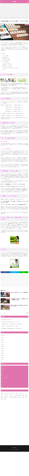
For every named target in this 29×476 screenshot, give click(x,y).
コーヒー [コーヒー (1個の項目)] (22, 393)
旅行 (2, 384)
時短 (2, 386)
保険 (2, 373)
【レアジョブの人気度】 (5, 55)
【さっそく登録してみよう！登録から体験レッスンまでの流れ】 (9, 67)
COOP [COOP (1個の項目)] (2, 393)
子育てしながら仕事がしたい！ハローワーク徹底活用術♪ (19, 292)
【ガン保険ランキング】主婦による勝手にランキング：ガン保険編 (9, 326)
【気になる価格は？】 (4, 57)
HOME (2, 17)
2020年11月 (2, 335)
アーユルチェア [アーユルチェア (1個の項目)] (12, 393)
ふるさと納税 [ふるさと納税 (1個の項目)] (7, 393)
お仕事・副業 (6, 17)
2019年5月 (2, 357)
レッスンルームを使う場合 (6, 63)
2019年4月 (2, 359)
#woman (14, 1)
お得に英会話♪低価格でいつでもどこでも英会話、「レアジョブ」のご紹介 (18, 17)
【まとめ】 (3, 69)
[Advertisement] (14, 10)
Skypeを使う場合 (5, 61)
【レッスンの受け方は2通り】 (5, 60)
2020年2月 (2, 339)
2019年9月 (2, 348)
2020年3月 (2, 337)
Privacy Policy (14, 447)
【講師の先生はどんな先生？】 (5, 58)
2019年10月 (2, 346)
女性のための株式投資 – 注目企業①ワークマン (6, 319)
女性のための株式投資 (4, 377)
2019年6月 (2, 355)
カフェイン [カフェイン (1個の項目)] (17, 393)
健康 (2, 375)
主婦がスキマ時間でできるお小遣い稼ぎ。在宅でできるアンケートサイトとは (19, 306)
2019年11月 (2, 344)
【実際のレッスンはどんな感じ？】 (6, 66)
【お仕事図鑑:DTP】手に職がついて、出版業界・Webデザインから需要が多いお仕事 (19, 299)
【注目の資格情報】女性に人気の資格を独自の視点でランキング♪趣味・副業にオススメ (12, 328)
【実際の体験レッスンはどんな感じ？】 (6, 64)
